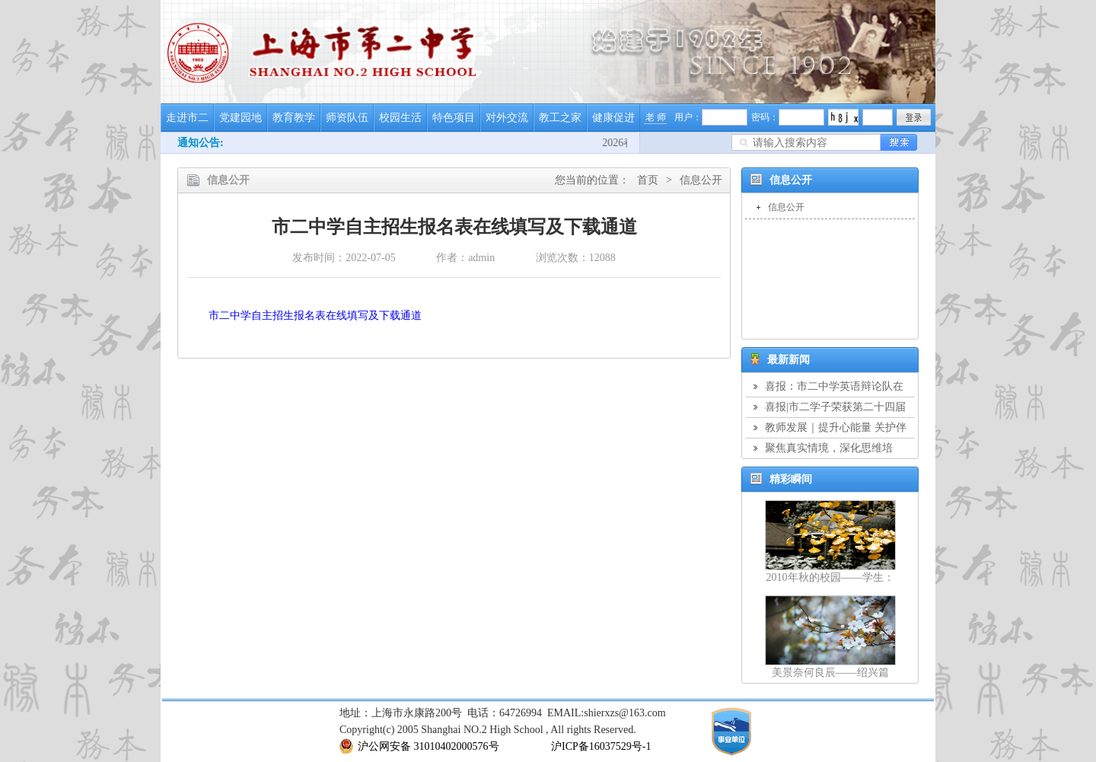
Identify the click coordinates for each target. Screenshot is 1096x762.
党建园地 (240, 117)
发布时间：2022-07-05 (343, 257)
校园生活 (400, 117)
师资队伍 (347, 117)
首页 (647, 180)
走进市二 (187, 117)
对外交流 (507, 117)
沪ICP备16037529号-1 (601, 746)
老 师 (655, 117)
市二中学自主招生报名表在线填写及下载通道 (315, 315)
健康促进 (613, 117)
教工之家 (560, 117)
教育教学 (293, 117)
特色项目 (453, 117)
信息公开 (701, 180)
